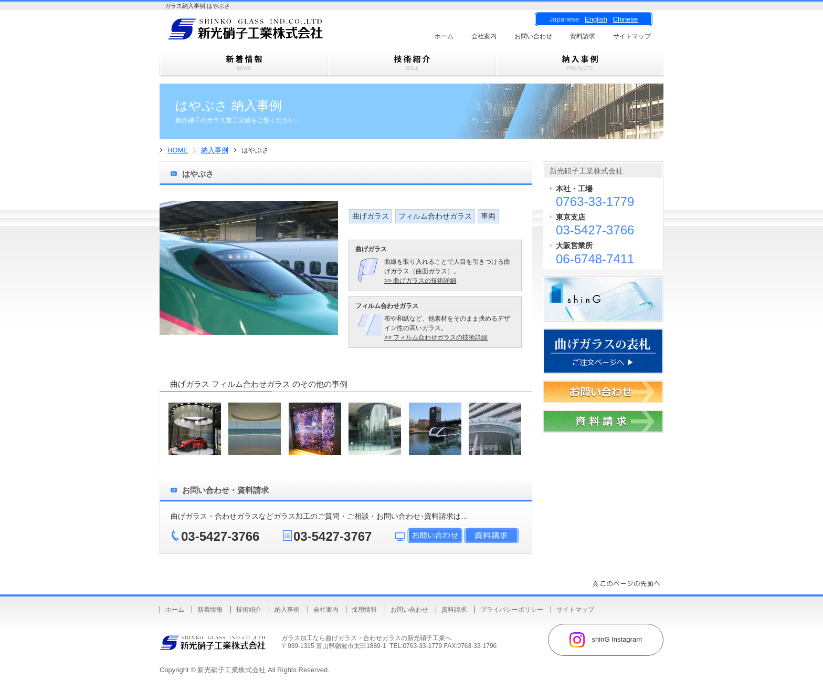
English (596, 19)
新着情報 (210, 609)
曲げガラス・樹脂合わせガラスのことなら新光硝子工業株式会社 (264, 32)
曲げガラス (370, 216)
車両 (488, 216)
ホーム (444, 36)
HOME (177, 150)
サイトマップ (632, 36)
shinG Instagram (605, 639)
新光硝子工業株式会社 (231, 670)
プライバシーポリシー (511, 609)
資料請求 (582, 36)
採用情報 (364, 609)
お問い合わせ (533, 36)
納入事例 (214, 150)
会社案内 (484, 36)
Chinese (625, 19)
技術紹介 (248, 609)
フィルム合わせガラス (435, 216)
